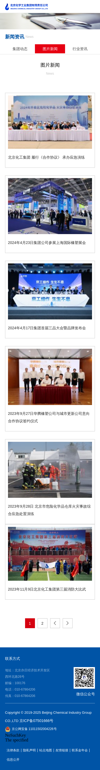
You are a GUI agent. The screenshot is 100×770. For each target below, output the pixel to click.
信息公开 (13, 759)
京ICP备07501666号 (36, 721)
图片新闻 (50, 49)
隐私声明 (29, 750)
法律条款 (13, 750)
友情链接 (61, 750)
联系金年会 (80, 750)
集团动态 (20, 49)
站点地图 (45, 750)
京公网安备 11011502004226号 (31, 729)
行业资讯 (80, 49)
